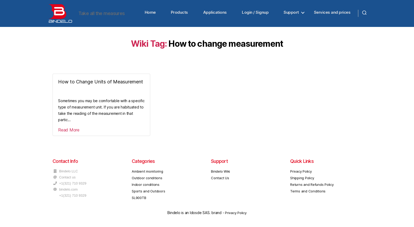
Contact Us (220, 180)
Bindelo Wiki (220, 174)
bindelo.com (68, 192)
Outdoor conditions (147, 180)
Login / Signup (255, 13)
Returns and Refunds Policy (312, 187)
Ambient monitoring (147, 174)
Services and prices (332, 13)
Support (291, 13)
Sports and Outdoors (148, 193)
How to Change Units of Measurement (100, 84)
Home (150, 13)
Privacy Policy (301, 174)
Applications (215, 13)
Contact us (67, 180)
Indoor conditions (145, 187)
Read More (68, 132)
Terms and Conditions (308, 193)
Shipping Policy (302, 180)
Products (179, 13)
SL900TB (139, 200)
